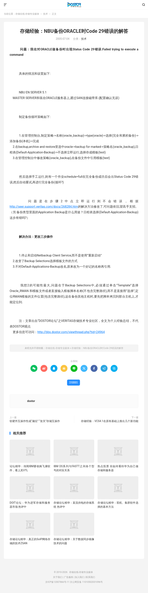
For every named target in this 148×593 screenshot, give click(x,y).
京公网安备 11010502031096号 (86, 582)
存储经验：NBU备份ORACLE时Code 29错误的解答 (74, 31)
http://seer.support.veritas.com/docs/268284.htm (44, 206)
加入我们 (79, 577)
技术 (45, 14)
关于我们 (57, 577)
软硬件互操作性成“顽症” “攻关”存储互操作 (35, 421)
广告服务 (68, 577)
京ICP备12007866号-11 (57, 582)
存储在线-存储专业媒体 (74, 5)
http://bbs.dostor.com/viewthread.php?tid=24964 (71, 332)
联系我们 (90, 577)
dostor (31, 401)
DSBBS (73, 382)
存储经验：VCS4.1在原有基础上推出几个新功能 (109, 421)
